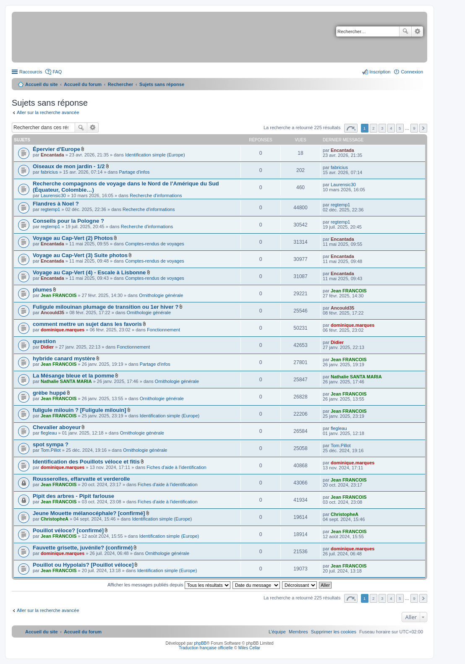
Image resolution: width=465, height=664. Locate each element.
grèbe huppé (49, 393)
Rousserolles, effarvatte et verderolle (81, 479)
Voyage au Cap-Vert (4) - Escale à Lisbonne (89, 272)
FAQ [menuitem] (57, 71)
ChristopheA (54, 518)
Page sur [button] (351, 128)
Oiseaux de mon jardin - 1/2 (69, 166)
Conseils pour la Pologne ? (68, 221)
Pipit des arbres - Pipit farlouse (73, 496)
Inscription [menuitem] (379, 71)
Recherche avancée (417, 31)
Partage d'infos (134, 171)
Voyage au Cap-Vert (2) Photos (73, 238)
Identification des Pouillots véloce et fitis (86, 461)
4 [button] (391, 128)
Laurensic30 (53, 195)
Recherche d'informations (156, 195)
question (44, 341)
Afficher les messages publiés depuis (168, 584)
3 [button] (382, 128)
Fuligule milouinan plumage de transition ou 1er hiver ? (105, 307)
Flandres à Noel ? (56, 204)
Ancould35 (52, 312)
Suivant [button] (423, 128)
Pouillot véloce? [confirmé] (68, 530)
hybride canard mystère (64, 358)
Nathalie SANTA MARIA (66, 381)
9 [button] (414, 128)
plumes (42, 289)
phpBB (200, 643)
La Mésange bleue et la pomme (73, 375)
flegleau (49, 432)
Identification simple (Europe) (155, 154)
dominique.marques (63, 329)
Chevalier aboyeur (57, 427)
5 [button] (400, 128)
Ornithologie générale (161, 295)
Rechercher (405, 31)
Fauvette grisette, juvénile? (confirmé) (83, 547)
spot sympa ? (50, 444)
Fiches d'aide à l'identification (176, 467)
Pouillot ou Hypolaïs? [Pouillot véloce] (83, 565)
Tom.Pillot (51, 450)
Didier (47, 346)
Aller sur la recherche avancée (48, 112)
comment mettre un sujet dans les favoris (87, 324)
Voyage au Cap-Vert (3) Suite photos (80, 255)
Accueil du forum (83, 84)
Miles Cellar (249, 648)
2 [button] (373, 128)
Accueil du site (41, 84)
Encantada (52, 154)
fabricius (49, 171)
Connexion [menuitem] (412, 71)
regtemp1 (50, 209)
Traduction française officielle (206, 648)
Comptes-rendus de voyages (154, 243)
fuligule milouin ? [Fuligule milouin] (79, 410)
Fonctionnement (163, 329)
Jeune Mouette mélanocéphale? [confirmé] (89, 513)
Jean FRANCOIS (59, 295)
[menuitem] (333, 631)
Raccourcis (30, 71)
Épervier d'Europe (56, 149)
